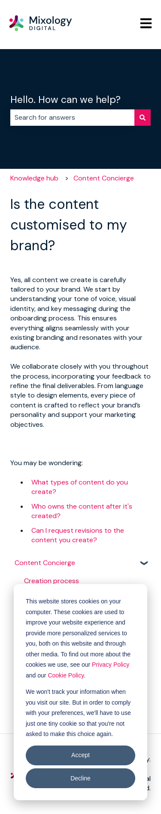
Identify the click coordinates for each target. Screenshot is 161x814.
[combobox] (72, 117)
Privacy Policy (110, 664)
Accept (80, 755)
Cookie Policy (66, 675)
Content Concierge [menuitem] (45, 562)
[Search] (142, 117)
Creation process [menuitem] (51, 580)
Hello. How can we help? (65, 99)
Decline (80, 778)
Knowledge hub (34, 178)
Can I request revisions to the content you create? (77, 535)
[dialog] (80, 692)
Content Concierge (103, 178)
